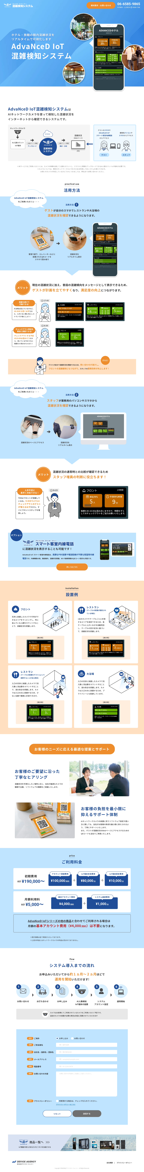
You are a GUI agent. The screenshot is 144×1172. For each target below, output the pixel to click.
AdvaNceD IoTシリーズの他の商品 (50, 921)
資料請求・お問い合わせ (101, 5)
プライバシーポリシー (124, 1163)
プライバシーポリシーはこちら (65, 1104)
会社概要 (110, 1163)
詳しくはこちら (71, 567)
